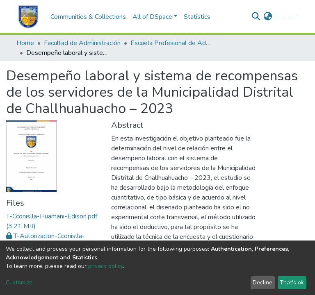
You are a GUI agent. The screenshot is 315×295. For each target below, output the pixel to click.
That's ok (292, 282)
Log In (284, 16)
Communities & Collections (88, 16)
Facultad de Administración (82, 43)
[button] (268, 17)
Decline (262, 282)
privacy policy (105, 266)
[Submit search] (256, 17)
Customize (19, 282)
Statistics (197, 16)
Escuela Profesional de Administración (171, 43)
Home (25, 43)
